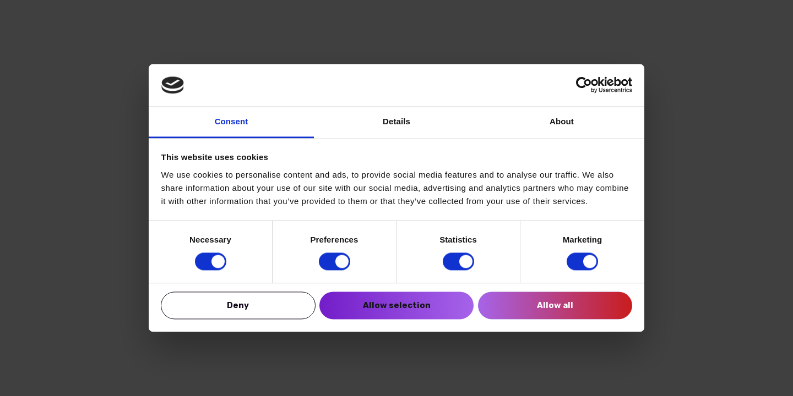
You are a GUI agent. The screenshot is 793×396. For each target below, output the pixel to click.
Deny (238, 305)
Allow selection (397, 305)
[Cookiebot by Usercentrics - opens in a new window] (584, 85)
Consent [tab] (231, 121)
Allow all (555, 305)
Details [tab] (396, 121)
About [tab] (562, 121)
